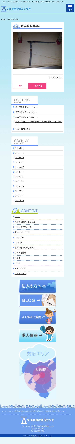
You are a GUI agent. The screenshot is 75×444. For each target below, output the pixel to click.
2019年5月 (19, 157)
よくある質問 (20, 252)
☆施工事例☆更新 (22, 129)
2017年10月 (20, 191)
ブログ (17, 263)
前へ (20, 85)
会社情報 (18, 242)
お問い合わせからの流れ (25, 247)
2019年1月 (19, 167)
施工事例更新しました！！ (26, 112)
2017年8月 (19, 200)
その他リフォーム (22, 232)
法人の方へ (19, 237)
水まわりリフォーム (23, 227)
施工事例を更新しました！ (26, 107)
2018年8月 (19, 172)
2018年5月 (19, 176)
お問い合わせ (20, 268)
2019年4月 (19, 162)
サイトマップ (20, 273)
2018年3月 (19, 181)
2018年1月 (19, 186)
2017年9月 (19, 195)
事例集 (17, 258)
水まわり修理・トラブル (25, 221)
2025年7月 (19, 152)
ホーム (17, 216)
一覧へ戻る (37, 85)
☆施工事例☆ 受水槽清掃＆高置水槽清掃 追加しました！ (38, 123)
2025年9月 (19, 148)
